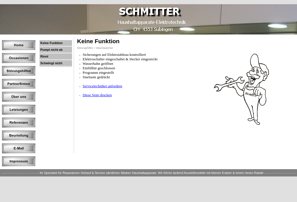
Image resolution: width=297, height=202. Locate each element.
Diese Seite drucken (97, 95)
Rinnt (44, 56)
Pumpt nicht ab (51, 49)
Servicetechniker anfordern (102, 86)
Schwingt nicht (51, 63)
